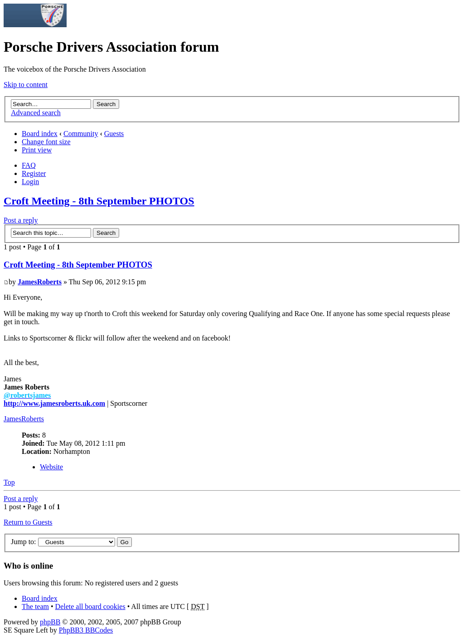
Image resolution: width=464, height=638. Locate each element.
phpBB (50, 622)
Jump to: (23, 541)
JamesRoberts (40, 282)
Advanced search (36, 113)
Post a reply (21, 220)
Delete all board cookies (90, 606)
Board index (40, 133)
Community (80, 133)
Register (34, 173)
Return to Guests (28, 522)
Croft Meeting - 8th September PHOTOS (99, 201)
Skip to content (26, 84)
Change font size (46, 142)
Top (9, 482)
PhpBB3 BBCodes (86, 630)
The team (35, 606)
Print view (37, 150)
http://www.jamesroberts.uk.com (54, 403)
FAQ (29, 165)
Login (30, 181)
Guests (114, 133)
